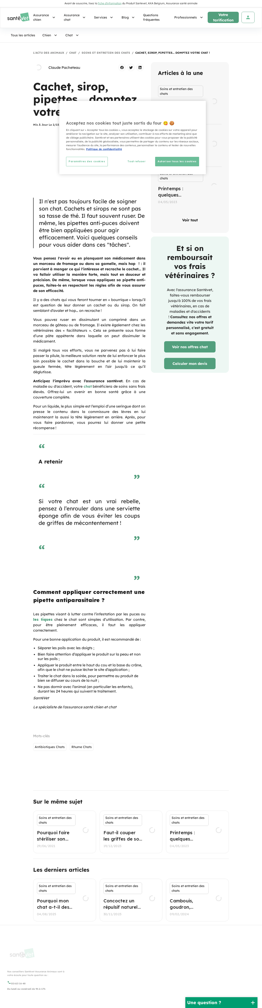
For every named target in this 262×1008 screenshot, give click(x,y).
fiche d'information (110, 3)
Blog (129, 17)
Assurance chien (45, 17)
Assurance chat (75, 17)
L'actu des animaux (48, 52)
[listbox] (190, 145)
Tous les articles (23, 35)
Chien (50, 35)
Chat (72, 35)
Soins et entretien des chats (106, 52)
